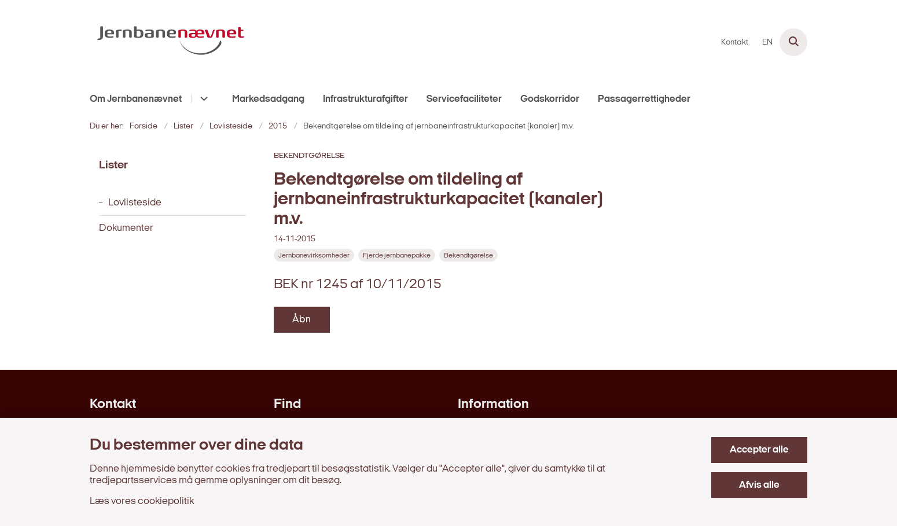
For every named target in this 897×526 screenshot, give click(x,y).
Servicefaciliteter (464, 99)
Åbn (301, 320)
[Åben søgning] (793, 42)
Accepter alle (759, 450)
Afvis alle (759, 485)
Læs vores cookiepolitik (142, 501)
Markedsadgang (268, 99)
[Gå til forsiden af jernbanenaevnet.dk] (171, 42)
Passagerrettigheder (644, 99)
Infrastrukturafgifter (365, 99)
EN (767, 43)
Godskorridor (549, 99)
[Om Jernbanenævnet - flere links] (202, 98)
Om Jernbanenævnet (136, 99)
